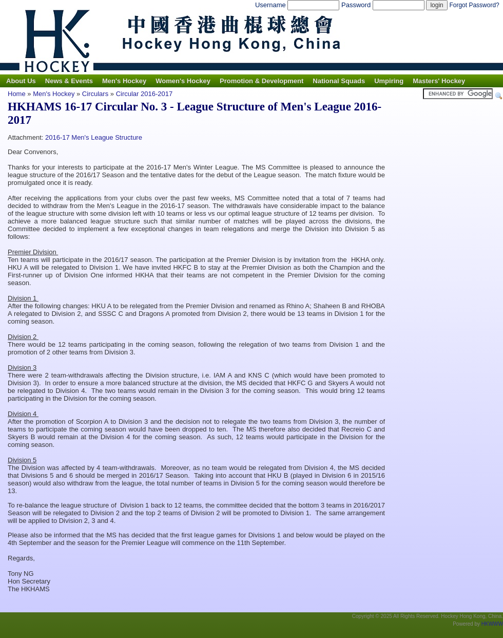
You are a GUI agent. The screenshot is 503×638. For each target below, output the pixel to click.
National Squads (339, 81)
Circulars (95, 94)
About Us (21, 81)
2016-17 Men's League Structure (93, 137)
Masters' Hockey (439, 81)
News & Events (69, 81)
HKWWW (492, 624)
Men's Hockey (124, 81)
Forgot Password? (474, 5)
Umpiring (388, 81)
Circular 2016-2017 (144, 94)
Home (17, 94)
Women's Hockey (183, 81)
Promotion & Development (261, 81)
